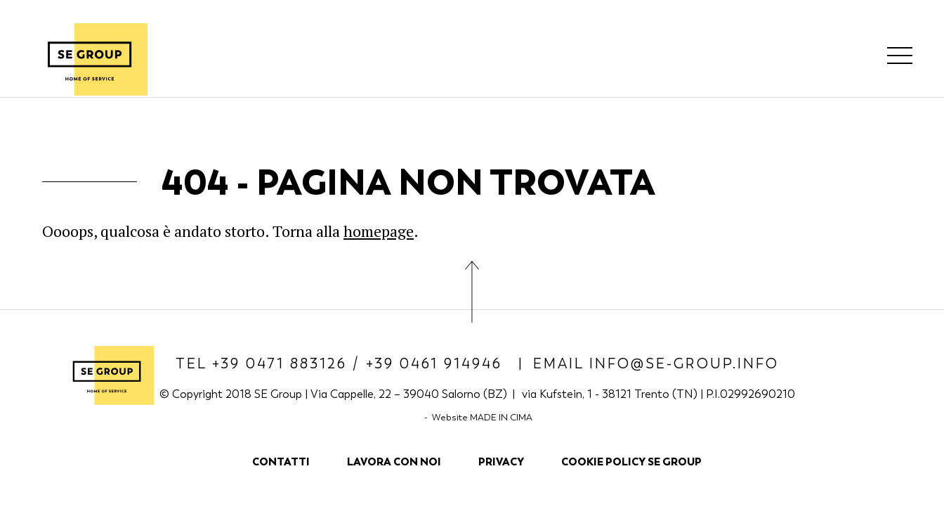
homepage (378, 231)
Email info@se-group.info (656, 364)
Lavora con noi (394, 461)
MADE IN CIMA (501, 417)
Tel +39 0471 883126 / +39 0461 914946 (342, 364)
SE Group (90, 59)
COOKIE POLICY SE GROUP (631, 461)
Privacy (501, 461)
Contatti (281, 461)
